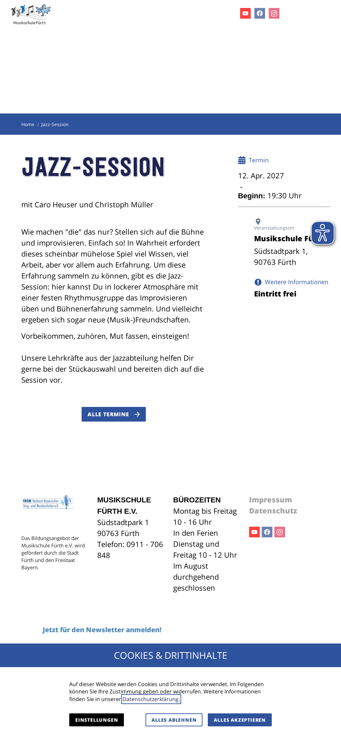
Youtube (254, 532)
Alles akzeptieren (240, 720)
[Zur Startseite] (31, 13)
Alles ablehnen (174, 720)
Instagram (279, 532)
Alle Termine (108, 414)
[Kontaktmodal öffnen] (310, 13)
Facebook (267, 532)
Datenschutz (273, 510)
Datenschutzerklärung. (151, 699)
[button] (330, 13)
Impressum (270, 499)
